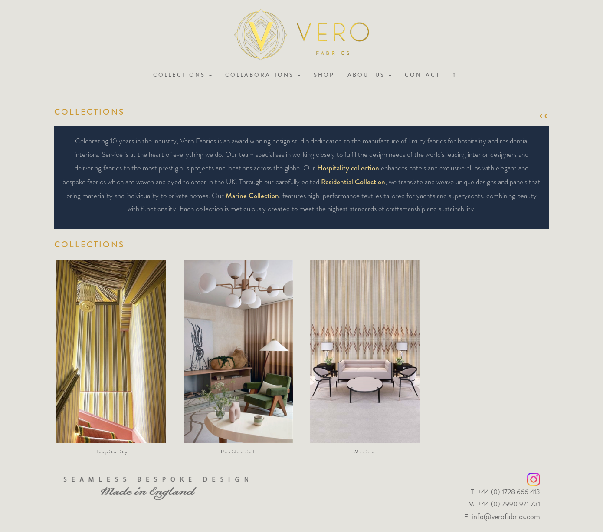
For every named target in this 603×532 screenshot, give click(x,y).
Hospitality (111, 452)
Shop (324, 75)
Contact (422, 75)
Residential (238, 452)
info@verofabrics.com (506, 516)
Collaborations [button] (263, 75)
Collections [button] (182, 75)
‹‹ (544, 114)
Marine (364, 452)
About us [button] (369, 75)
